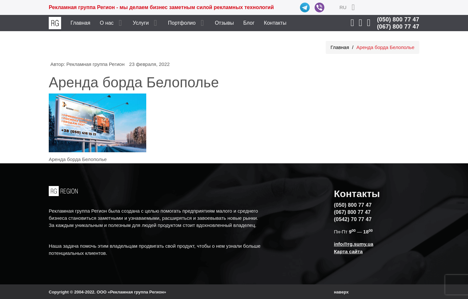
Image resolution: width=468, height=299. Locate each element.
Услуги (141, 23)
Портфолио (182, 23)
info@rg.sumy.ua (353, 244)
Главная (80, 23)
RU (342, 7)
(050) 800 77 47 (398, 19)
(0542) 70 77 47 (353, 219)
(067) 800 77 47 (398, 26)
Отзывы (224, 23)
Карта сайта (348, 251)
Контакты (275, 23)
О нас (107, 23)
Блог (249, 23)
